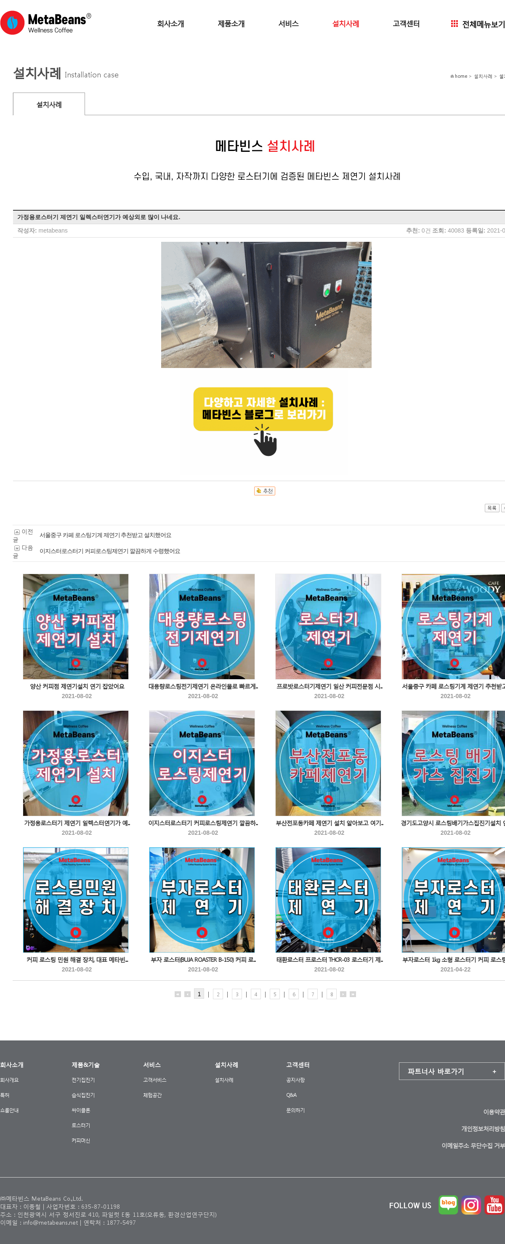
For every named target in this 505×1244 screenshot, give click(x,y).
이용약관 (494, 1112)
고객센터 (406, 23)
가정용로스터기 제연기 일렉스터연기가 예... (77, 823)
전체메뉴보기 (478, 23)
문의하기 (295, 1110)
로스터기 (81, 1125)
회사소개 (170, 23)
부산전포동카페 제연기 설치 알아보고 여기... (329, 823)
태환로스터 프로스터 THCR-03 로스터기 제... (329, 959)
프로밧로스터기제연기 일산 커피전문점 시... (329, 686)
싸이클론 (81, 1110)
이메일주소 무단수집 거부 (473, 1145)
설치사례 (345, 23)
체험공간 (152, 1095)
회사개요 (9, 1080)
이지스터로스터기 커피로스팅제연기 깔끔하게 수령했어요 (110, 551)
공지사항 (295, 1080)
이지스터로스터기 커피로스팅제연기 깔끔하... (203, 823)
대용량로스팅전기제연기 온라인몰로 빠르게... (203, 686)
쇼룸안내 (9, 1110)
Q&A (291, 1095)
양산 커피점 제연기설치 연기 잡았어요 (77, 686)
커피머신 (81, 1140)
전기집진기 (83, 1080)
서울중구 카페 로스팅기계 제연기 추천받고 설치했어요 (105, 535)
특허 (4, 1095)
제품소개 (231, 23)
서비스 (288, 23)
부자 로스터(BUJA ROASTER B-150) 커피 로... (203, 959)
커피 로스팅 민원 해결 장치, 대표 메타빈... (77, 959)
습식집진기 (83, 1095)
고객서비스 (154, 1080)
